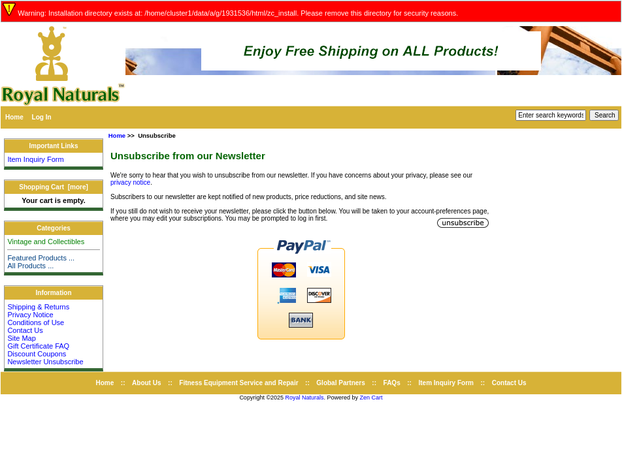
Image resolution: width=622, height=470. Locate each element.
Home (14, 117)
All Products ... (30, 266)
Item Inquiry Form (35, 159)
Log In (42, 117)
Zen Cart (371, 397)
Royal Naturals (305, 397)
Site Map (21, 338)
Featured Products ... (40, 258)
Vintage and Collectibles (45, 241)
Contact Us (24, 330)
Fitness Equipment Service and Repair (238, 382)
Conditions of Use (35, 322)
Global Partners (340, 382)
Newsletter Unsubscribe (45, 362)
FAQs (392, 382)
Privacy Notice (30, 315)
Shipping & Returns (38, 307)
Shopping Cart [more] (53, 187)
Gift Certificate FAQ (38, 346)
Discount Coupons (36, 354)
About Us (146, 382)
